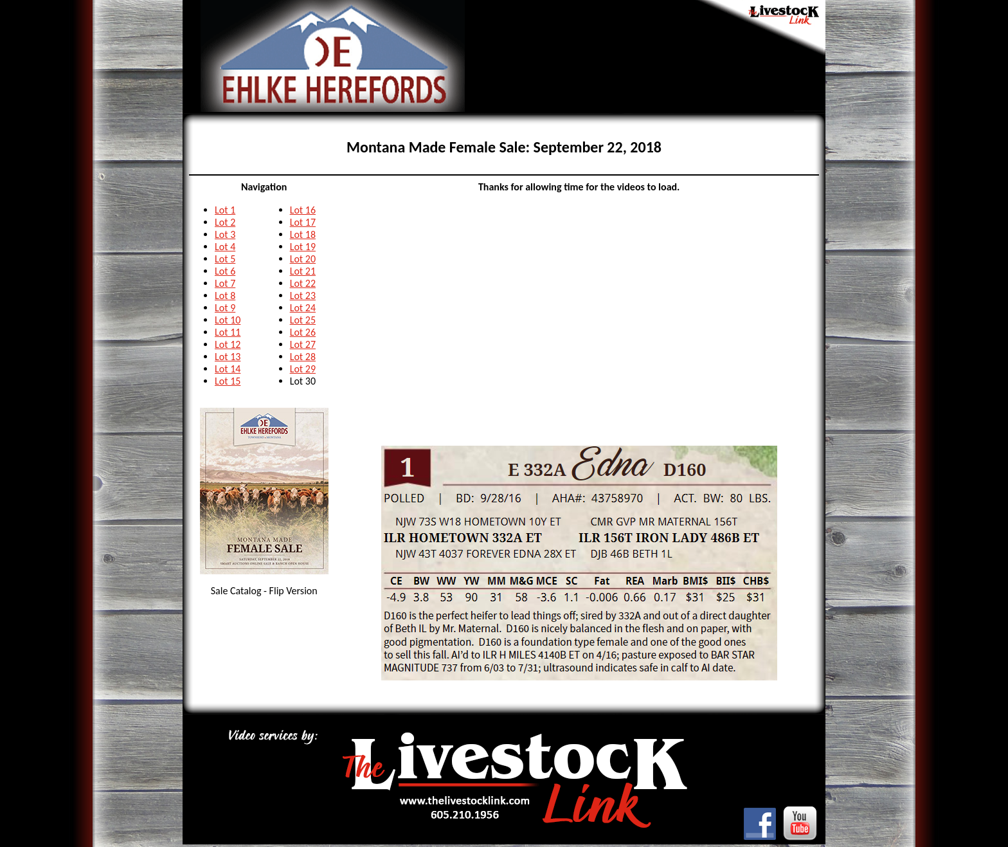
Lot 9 (225, 308)
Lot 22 (303, 283)
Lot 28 (303, 357)
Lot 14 (227, 369)
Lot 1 (225, 210)
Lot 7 (225, 283)
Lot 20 (303, 259)
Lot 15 (227, 381)
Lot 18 (303, 234)
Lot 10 (227, 320)
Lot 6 (225, 271)
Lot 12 (227, 344)
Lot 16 (303, 210)
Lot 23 (303, 295)
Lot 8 (225, 295)
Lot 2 (225, 222)
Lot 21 (303, 271)
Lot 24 (303, 308)
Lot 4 (225, 247)
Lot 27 (303, 344)
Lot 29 (303, 369)
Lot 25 (303, 320)
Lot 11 (227, 332)
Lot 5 (225, 259)
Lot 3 (225, 234)
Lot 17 (303, 222)
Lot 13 (227, 357)
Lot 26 (303, 332)
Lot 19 (303, 247)
